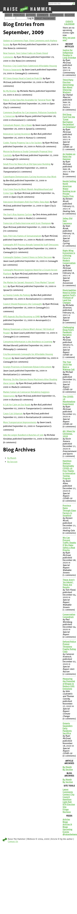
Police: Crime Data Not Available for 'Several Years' (27, 100)
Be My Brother (10, 91)
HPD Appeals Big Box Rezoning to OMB (21, 316)
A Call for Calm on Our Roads (16, 404)
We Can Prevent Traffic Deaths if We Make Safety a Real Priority (69, 543)
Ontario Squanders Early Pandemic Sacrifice (67, 728)
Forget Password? (45, 18)
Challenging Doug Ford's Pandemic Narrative (68, 331)
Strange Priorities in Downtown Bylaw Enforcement (27, 367)
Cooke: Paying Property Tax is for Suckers (22, 142)
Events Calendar (69, 22)
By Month (11, 458)
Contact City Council (68, 795)
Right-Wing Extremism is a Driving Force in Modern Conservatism (69, 256)
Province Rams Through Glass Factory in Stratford (69, 510)
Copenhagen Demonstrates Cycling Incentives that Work (29, 176)
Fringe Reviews (67, 810)
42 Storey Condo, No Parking (16, 295)
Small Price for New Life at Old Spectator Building (26, 164)
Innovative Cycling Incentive (16, 134)
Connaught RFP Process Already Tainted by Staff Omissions (30, 244)
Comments (42, 15)
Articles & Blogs (67, 825)
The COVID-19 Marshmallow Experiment (69, 400)
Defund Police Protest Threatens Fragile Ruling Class (69, 646)
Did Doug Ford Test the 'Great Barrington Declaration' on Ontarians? (69, 120)
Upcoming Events (67, 830)
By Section (12, 461)
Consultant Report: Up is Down (17, 125)
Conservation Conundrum (69, 615)
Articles (66, 819)
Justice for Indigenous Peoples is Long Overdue (69, 54)
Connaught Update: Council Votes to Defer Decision (27, 257)
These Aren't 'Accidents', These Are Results (69, 584)
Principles (19, 15)
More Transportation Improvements (19, 422)
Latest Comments (68, 790)
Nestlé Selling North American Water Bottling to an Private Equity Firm (69, 188)
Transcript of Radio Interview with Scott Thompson (27, 223)
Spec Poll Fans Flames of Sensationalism (22, 236)
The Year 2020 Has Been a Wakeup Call (69, 366)
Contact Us (13, 841)
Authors (30, 15)
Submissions (56, 15)
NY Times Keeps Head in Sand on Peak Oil (22, 78)
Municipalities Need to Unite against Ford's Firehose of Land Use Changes (69, 296)
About (8, 15)
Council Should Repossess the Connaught (22, 304)
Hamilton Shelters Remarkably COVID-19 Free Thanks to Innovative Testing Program (69, 470)
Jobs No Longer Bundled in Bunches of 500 (23, 435)
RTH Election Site (69, 805)
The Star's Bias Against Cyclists (17, 214)
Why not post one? (69, 38)
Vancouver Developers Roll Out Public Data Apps (26, 202)
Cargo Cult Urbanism (13, 413)
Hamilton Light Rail (67, 800)
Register (69, 15)
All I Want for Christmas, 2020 (69, 434)
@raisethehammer (69, 834)
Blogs (65, 822)
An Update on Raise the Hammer (69, 156)
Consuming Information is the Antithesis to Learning (27, 341)
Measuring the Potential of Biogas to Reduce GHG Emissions (69, 684)
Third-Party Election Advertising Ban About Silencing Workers (68, 86)
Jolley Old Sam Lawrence (67, 221)
